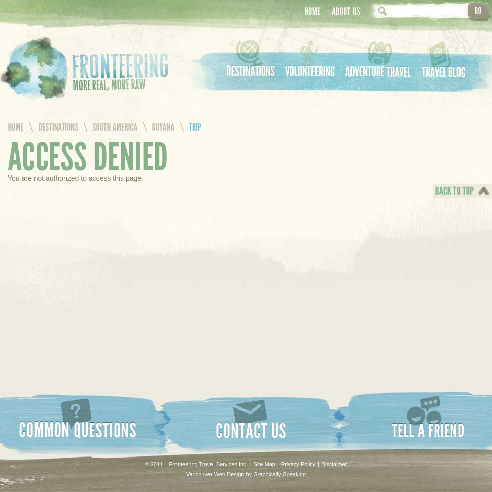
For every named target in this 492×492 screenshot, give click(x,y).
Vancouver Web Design (215, 474)
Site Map (264, 464)
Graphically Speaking (279, 474)
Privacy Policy (298, 464)
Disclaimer (334, 464)
